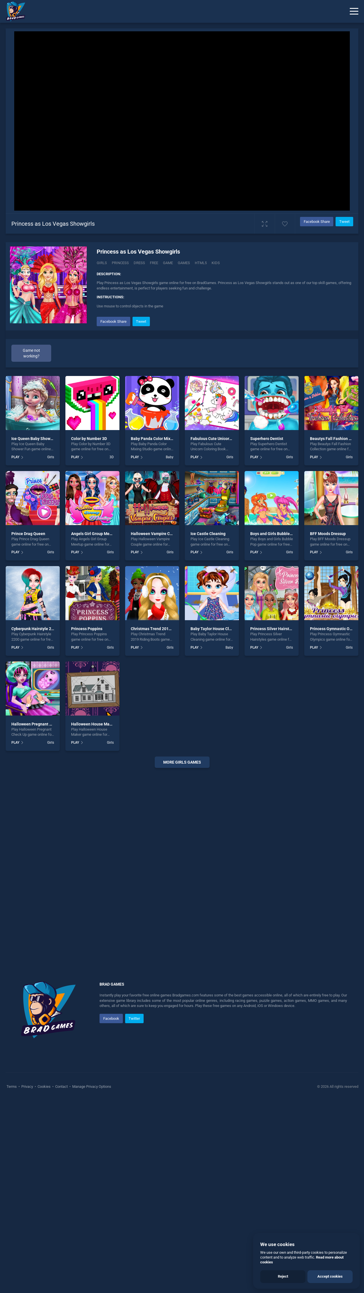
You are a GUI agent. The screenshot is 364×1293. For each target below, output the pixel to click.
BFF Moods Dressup (328, 533)
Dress (139, 263)
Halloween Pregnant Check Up (38, 724)
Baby (169, 457)
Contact (61, 1086)
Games (184, 263)
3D (111, 457)
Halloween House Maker (93, 724)
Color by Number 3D (89, 438)
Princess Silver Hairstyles (273, 628)
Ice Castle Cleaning (208, 533)
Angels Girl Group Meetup (94, 533)
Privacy (27, 1086)
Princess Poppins (86, 628)
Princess (120, 263)
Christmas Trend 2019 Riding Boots (163, 628)
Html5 (201, 263)
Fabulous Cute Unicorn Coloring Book (224, 438)
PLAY (15, 457)
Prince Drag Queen (28, 533)
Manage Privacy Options (91, 1086)
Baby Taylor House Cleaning (216, 628)
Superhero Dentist (266, 438)
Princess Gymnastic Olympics (336, 628)
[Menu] (354, 11)
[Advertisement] (182, 859)
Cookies (44, 1086)
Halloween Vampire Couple (155, 533)
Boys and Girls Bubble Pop (274, 533)
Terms (12, 1086)
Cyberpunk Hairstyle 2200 (34, 628)
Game (168, 263)
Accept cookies (330, 1276)
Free (154, 263)
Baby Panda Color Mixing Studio (160, 438)
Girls (102, 263)
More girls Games (182, 762)
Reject (283, 1276)
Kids (216, 263)
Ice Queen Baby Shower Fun (36, 438)
